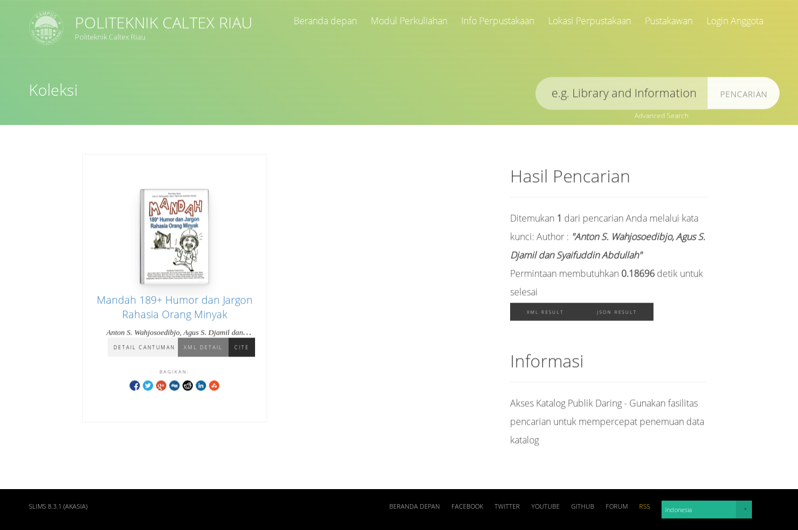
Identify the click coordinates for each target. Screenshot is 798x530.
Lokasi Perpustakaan (589, 20)
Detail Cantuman (144, 348)
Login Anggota (734, 20)
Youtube (545, 506)
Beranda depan (325, 20)
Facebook (467, 506)
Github (582, 506)
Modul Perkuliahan (409, 20)
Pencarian (743, 95)
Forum (617, 506)
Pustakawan (669, 20)
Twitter (507, 506)
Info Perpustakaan (497, 20)
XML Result (545, 314)
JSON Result (617, 314)
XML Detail (203, 348)
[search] (621, 95)
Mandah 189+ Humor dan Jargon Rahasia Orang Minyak (175, 308)
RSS (644, 506)
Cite (241, 348)
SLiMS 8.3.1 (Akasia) (58, 506)
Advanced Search (661, 115)
